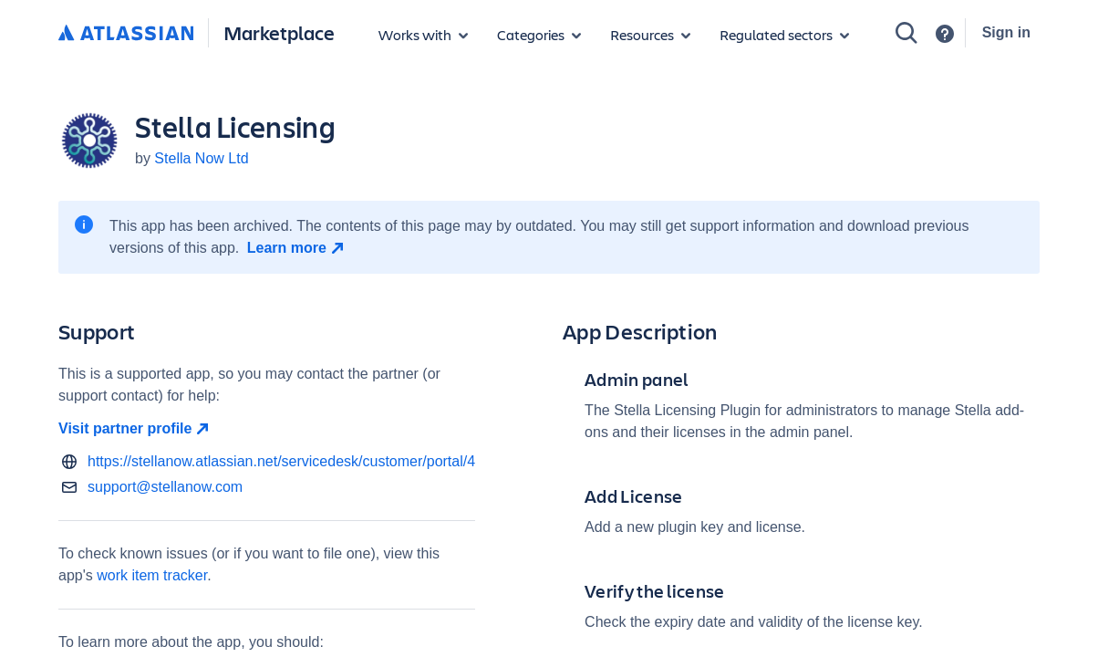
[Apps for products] (423, 35)
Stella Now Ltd (201, 158)
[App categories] (539, 35)
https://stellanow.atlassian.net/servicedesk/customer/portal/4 (281, 461)
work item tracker (152, 575)
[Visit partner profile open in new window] (266, 429)
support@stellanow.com (165, 487)
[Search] (906, 33)
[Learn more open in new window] (297, 248)
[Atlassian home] (125, 34)
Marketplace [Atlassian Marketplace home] (279, 32)
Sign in (1006, 32)
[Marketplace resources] (650, 35)
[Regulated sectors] (784, 35)
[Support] (945, 34)
